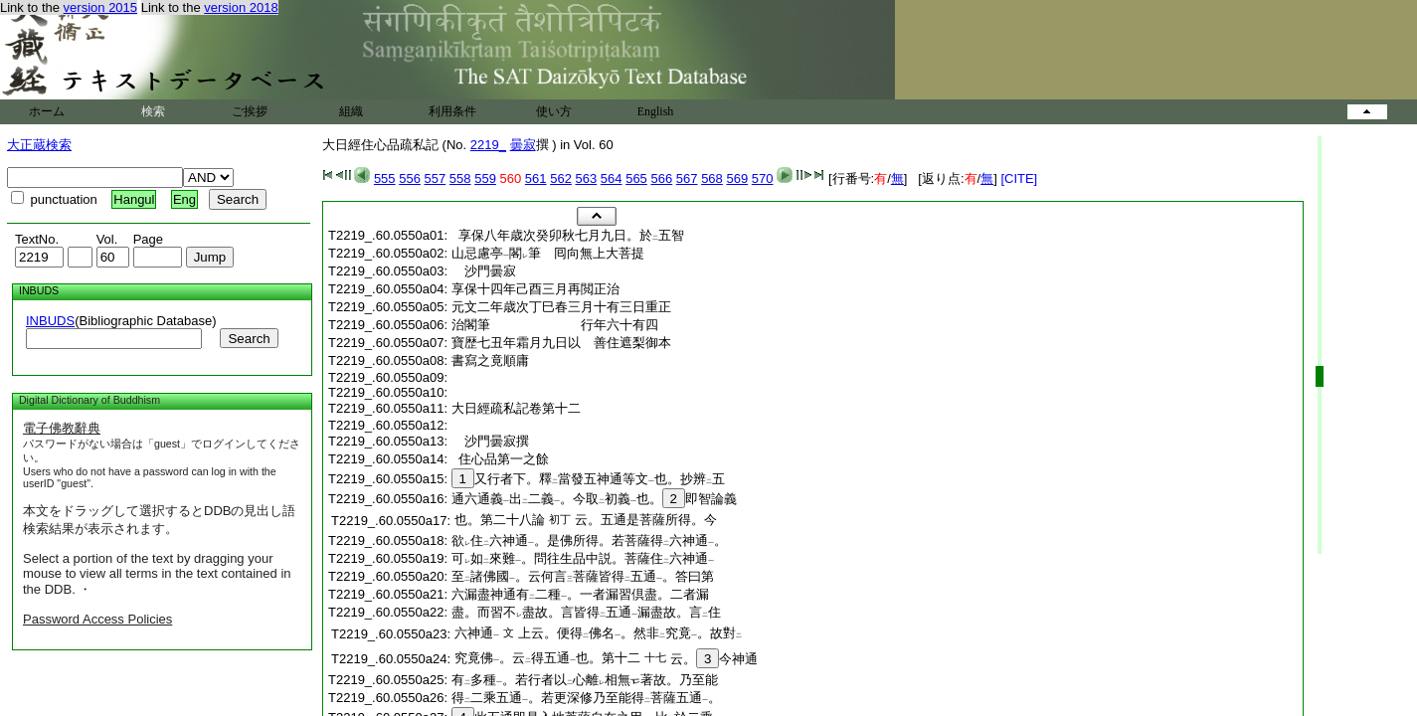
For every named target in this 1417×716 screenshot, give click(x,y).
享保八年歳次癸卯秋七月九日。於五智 (567, 235)
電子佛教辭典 (61, 428)
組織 (351, 111)
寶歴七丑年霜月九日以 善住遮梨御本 (561, 342)
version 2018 (240, 7)
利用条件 (452, 111)
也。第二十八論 (499, 519)
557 (435, 178)
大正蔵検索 (39, 144)
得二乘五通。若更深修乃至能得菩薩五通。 (586, 697)
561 (536, 178)
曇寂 (523, 144)
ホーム (47, 111)
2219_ (488, 144)
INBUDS (50, 320)
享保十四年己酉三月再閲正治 (535, 288)
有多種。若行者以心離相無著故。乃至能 (584, 679)
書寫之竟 (490, 360)
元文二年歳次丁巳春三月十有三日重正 (561, 306)
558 (460, 178)
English (655, 111)
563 (587, 178)
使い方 (554, 111)
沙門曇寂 (490, 271)
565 (636, 178)
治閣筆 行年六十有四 (554, 324)
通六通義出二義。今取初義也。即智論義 (594, 498)
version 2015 (100, 7)
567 (687, 178)
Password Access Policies (97, 619)
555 (385, 178)
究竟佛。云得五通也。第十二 (547, 657)
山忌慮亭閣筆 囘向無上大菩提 (547, 253)
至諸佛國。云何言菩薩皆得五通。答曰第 (582, 576)
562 (561, 178)
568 (712, 178)
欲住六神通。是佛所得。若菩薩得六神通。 (589, 540)
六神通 (476, 633)
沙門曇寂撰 (496, 441)
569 (737, 178)
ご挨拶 (249, 111)
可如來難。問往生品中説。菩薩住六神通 (582, 558)
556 (410, 178)
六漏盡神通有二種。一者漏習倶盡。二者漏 (580, 594)
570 (763, 178)
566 (661, 178)
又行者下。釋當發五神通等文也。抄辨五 (588, 478)
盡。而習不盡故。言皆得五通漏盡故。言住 (586, 612)
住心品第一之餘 (500, 458)
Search (248, 338)
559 (485, 178)
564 (611, 178)
